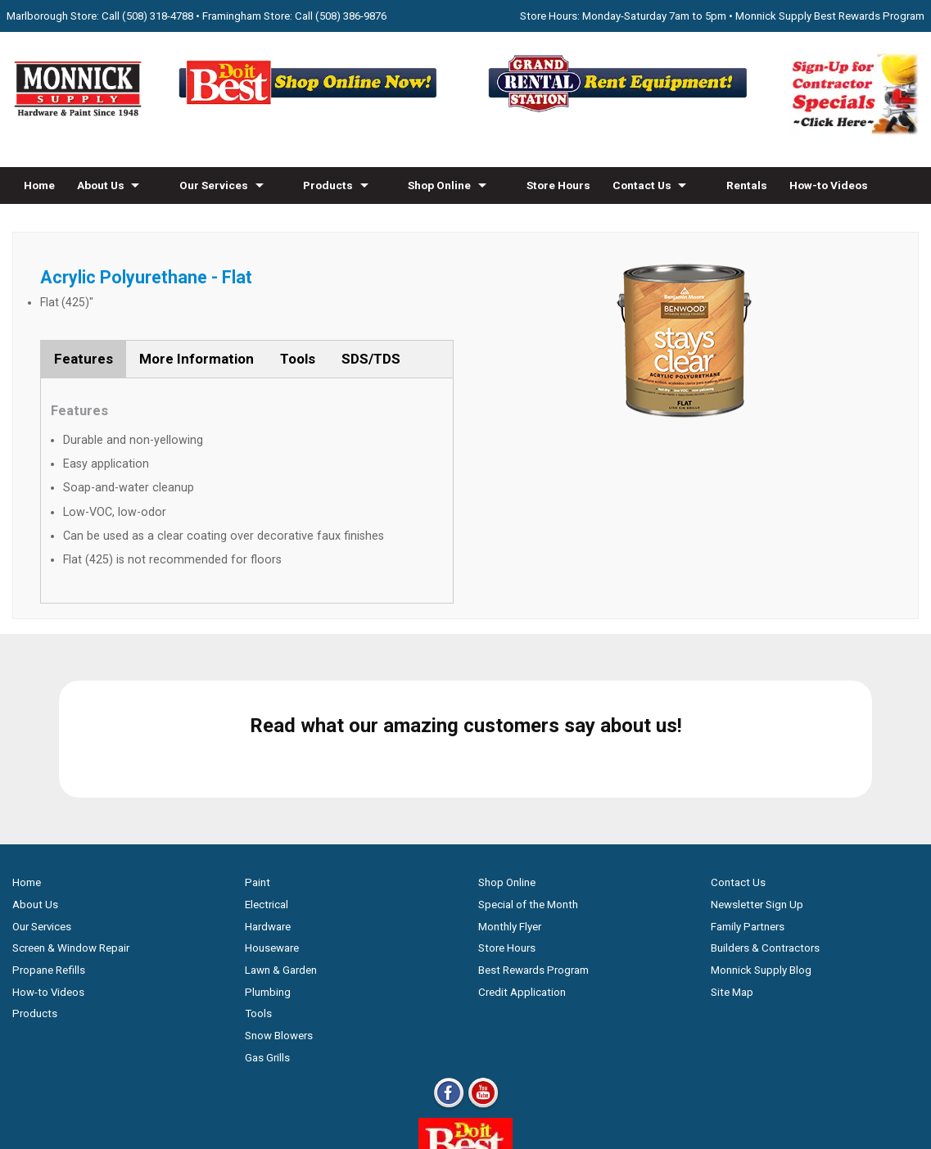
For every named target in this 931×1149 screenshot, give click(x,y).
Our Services (213, 185)
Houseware (272, 832)
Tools (297, 359)
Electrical (266, 787)
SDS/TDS (370, 359)
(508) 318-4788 (157, 16)
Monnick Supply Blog (761, 853)
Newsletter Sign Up (757, 787)
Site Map (732, 875)
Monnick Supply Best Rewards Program (829, 16)
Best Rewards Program (533, 853)
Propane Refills (48, 853)
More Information (196, 359)
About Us (100, 185)
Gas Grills (267, 940)
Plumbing (268, 875)
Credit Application (522, 875)
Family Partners (747, 809)
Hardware (268, 809)
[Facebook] (449, 990)
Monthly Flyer (509, 809)
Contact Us (641, 185)
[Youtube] (483, 990)
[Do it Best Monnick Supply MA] (465, 1045)
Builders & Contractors (765, 832)
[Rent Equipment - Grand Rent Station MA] (620, 111)
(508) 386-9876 (350, 16)
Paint (257, 766)
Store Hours (558, 185)
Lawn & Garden (281, 853)
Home (39, 185)
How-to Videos (828, 185)
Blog (36, 221)
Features (83, 359)
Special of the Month (528, 787)
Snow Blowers (279, 918)
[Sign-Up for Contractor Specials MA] (854, 131)
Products (328, 185)
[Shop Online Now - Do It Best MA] (311, 111)
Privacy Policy (465, 1103)
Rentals (746, 185)
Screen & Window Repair (70, 832)
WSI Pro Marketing (673, 1074)
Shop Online (439, 185)
